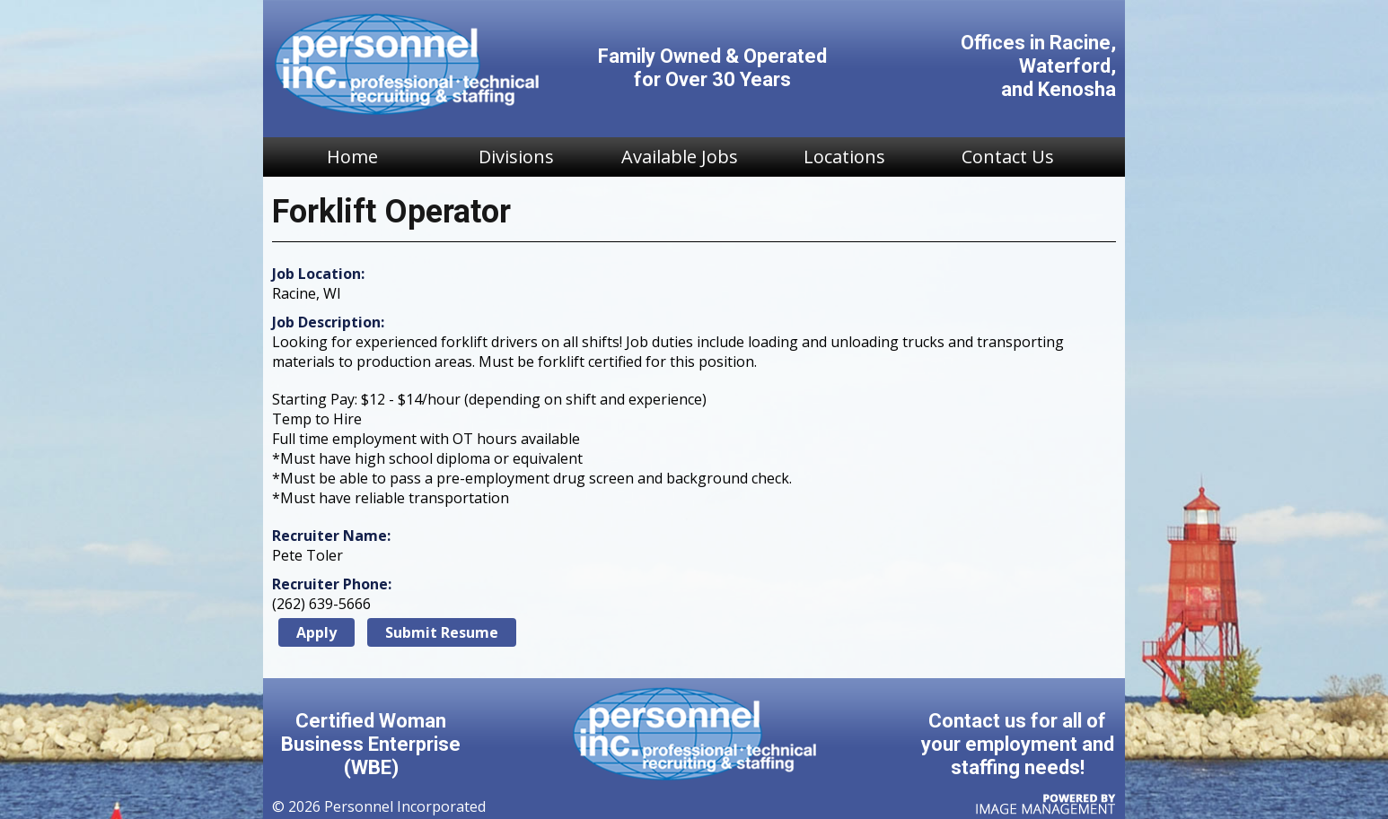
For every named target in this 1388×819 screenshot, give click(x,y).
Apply (316, 632)
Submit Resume (441, 632)
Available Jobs (679, 156)
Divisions (516, 156)
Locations (844, 156)
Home (352, 156)
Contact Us (1008, 156)
